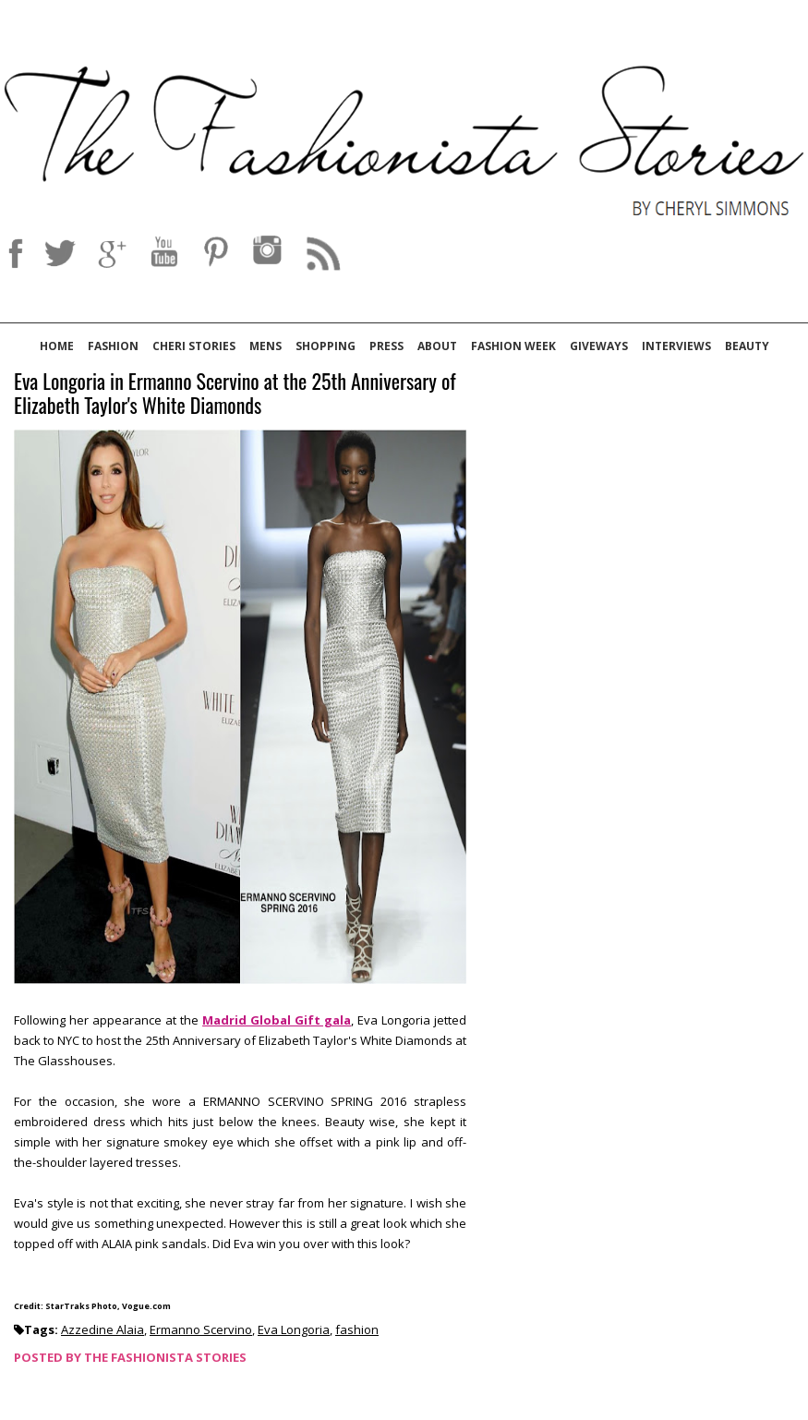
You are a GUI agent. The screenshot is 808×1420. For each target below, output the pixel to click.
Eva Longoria (294, 1329)
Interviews (676, 346)
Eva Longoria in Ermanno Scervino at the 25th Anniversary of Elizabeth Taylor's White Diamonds (235, 394)
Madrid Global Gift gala (276, 1020)
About (437, 346)
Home (57, 346)
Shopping (325, 346)
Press (386, 346)
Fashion (113, 346)
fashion (357, 1329)
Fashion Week (513, 346)
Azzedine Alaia (102, 1329)
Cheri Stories (193, 346)
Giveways (599, 346)
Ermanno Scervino (201, 1329)
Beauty (747, 346)
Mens (265, 346)
